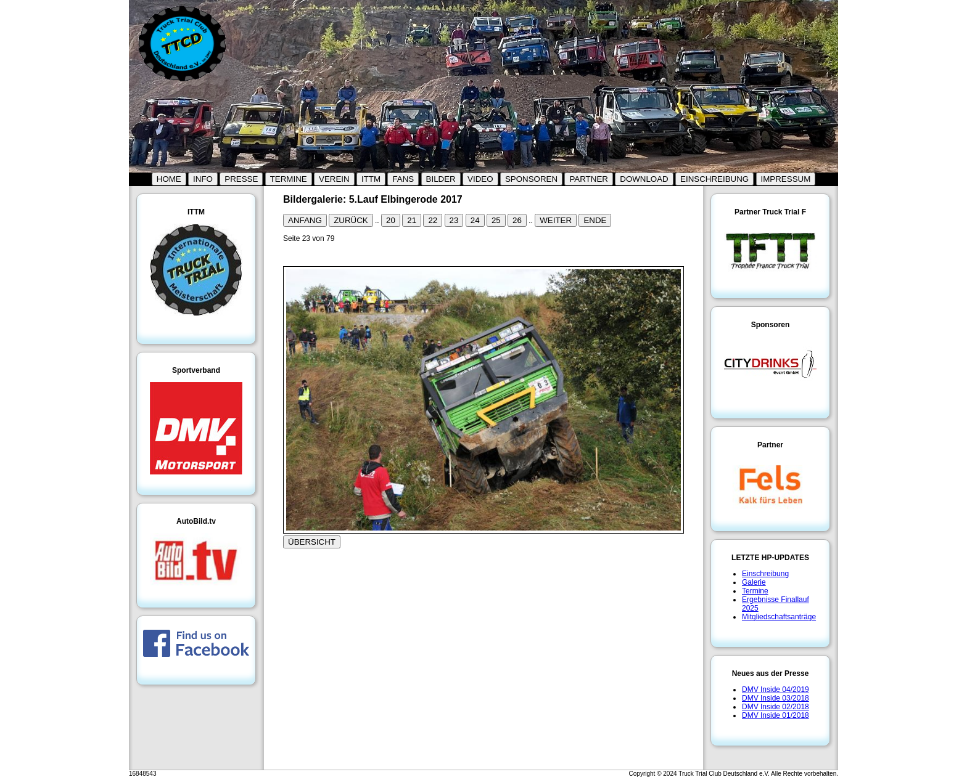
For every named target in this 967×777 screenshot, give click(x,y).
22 (432, 220)
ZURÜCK (351, 220)
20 (390, 220)
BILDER (441, 179)
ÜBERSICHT (311, 542)
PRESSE (241, 179)
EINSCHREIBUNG (714, 179)
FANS (403, 179)
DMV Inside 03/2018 (775, 698)
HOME (169, 179)
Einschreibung (765, 573)
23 (454, 220)
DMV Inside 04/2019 (775, 689)
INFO (203, 179)
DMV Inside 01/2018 (775, 715)
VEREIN (334, 179)
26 (517, 220)
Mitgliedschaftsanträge (779, 616)
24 (475, 220)
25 (496, 220)
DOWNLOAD (644, 179)
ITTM (371, 179)
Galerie (754, 582)
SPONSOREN (531, 179)
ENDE (594, 220)
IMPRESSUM (786, 179)
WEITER (556, 220)
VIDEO (480, 179)
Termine (755, 591)
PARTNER (588, 179)
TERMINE (288, 179)
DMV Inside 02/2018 (775, 706)
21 (411, 220)
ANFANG (305, 220)
